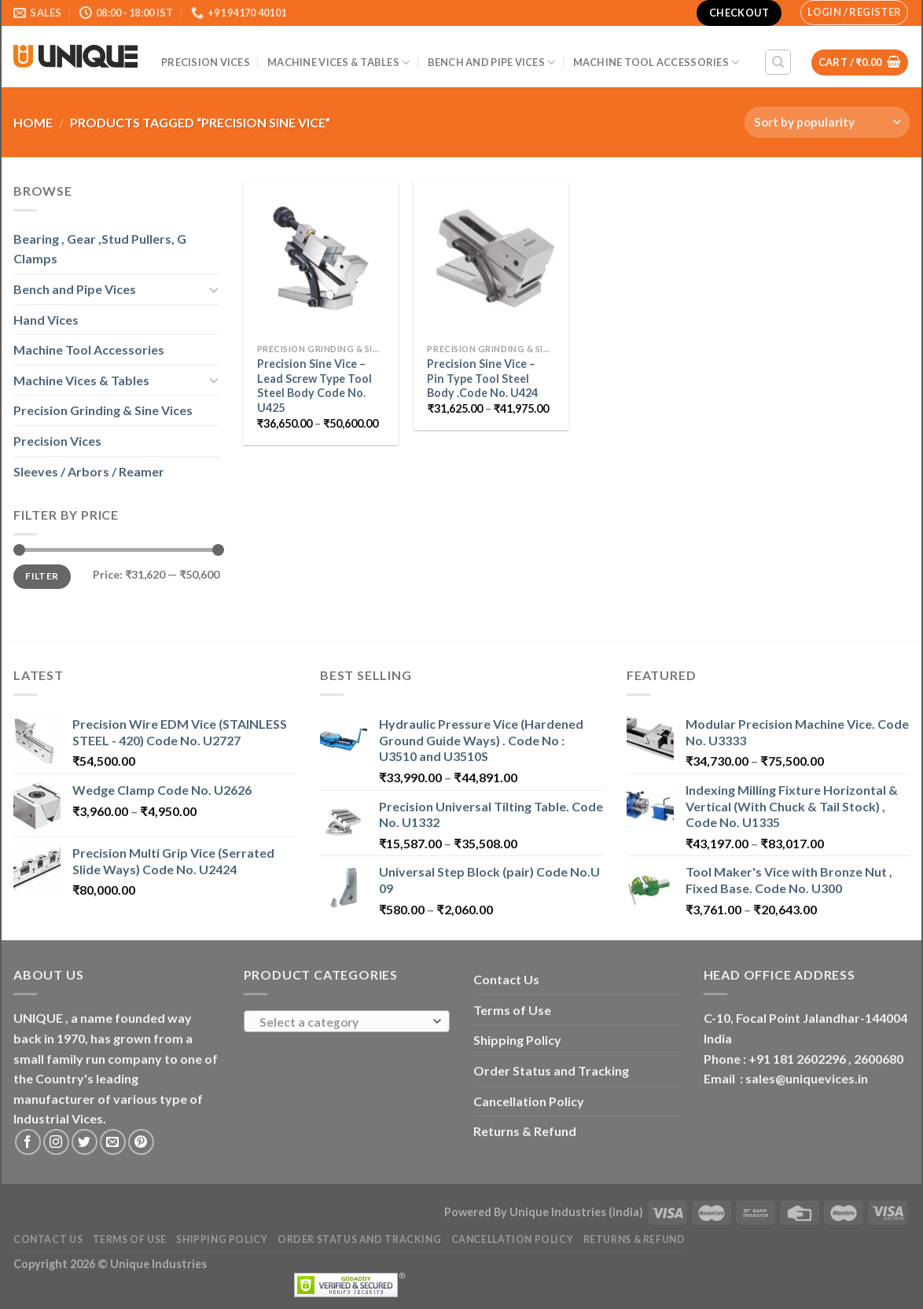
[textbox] (342, 1022)
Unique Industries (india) (576, 1212)
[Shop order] (827, 122)
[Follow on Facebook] (28, 1142)
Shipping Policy (517, 1039)
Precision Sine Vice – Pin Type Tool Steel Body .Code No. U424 (482, 378)
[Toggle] (214, 289)
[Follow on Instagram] (56, 1142)
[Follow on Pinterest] (141, 1142)
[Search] (778, 62)
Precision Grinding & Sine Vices (103, 410)
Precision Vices (205, 62)
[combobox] (347, 1021)
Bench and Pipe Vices (492, 62)
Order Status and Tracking (551, 1070)
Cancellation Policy (528, 1101)
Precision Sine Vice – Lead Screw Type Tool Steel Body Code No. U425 (314, 385)
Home (33, 122)
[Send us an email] (113, 1142)
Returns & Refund (524, 1130)
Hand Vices (46, 319)
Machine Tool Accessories (656, 62)
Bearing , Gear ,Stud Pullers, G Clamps (99, 249)
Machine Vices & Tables (338, 62)
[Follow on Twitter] (84, 1142)
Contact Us (506, 979)
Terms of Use (512, 1009)
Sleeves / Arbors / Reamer (88, 471)
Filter (41, 576)
